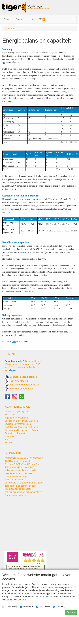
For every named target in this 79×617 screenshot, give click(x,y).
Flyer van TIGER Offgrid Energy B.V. (22, 464)
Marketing (59, 606)
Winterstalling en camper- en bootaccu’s (24, 458)
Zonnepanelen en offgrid (16, 476)
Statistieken (43, 606)
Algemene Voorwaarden (16, 417)
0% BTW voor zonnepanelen (18, 461)
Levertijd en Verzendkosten (18, 424)
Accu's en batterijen (14, 479)
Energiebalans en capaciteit (18, 489)
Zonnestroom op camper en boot (20, 486)
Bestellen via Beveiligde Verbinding (21, 427)
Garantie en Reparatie (15, 433)
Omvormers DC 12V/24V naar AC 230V (24, 482)
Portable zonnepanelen (16, 495)
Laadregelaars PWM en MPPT (19, 473)
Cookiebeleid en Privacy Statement (21, 421)
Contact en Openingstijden (17, 411)
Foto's (8, 439)
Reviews (9, 442)
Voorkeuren (27, 606)
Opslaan (71, 612)
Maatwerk (9, 436)
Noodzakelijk (10, 606)
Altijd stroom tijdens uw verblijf (19, 467)
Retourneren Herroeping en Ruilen (21, 430)
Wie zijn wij (10, 414)
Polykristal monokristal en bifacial (20, 470)
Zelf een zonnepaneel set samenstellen (23, 492)
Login (31, 19)
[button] (7, 19)
